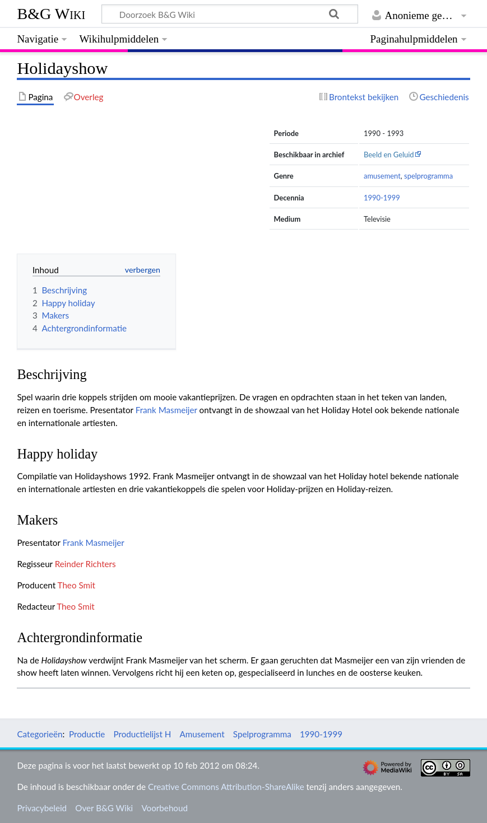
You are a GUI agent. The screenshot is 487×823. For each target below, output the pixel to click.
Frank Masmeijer (166, 410)
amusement (382, 175)
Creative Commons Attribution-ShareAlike (226, 787)
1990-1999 (382, 197)
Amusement (202, 734)
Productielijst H (142, 734)
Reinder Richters (85, 564)
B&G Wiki (51, 13)
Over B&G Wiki (104, 808)
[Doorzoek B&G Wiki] (229, 14)
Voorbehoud (164, 808)
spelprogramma (428, 175)
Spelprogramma (262, 734)
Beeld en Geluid (389, 154)
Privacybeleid (42, 808)
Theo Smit (76, 585)
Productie (87, 734)
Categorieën (39, 734)
